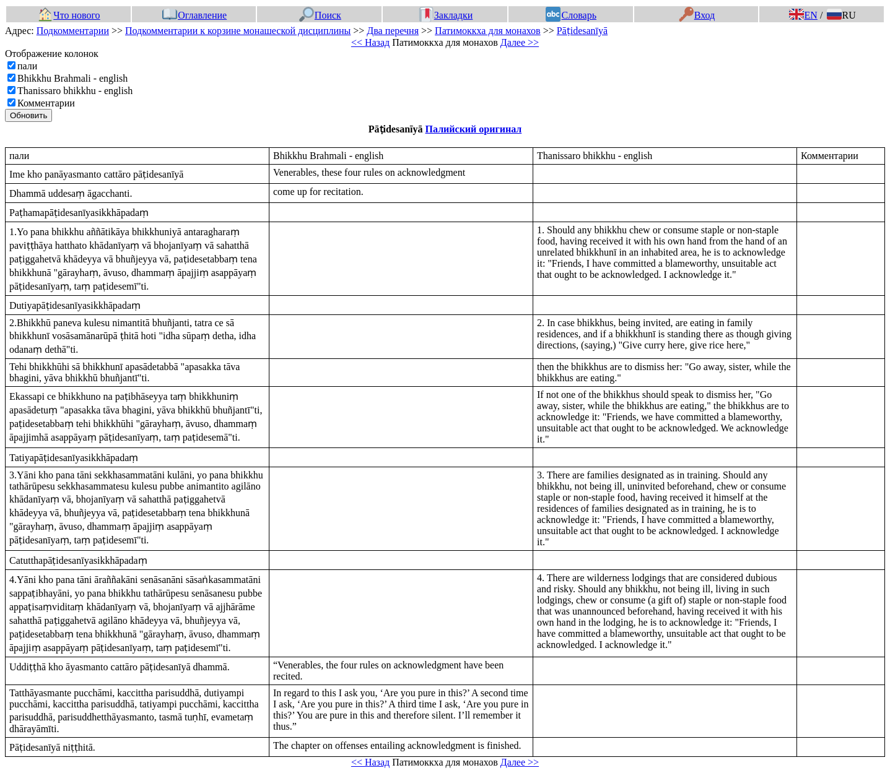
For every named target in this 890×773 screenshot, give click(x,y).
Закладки (446, 15)
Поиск (320, 15)
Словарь (571, 15)
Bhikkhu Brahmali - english (72, 78)
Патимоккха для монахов (488, 30)
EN (803, 15)
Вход (697, 15)
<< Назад (370, 42)
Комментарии (46, 103)
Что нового (69, 15)
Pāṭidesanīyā (582, 30)
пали (27, 66)
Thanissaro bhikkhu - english (75, 90)
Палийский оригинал (473, 129)
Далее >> (519, 42)
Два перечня (393, 30)
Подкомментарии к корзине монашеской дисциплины (238, 30)
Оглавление (194, 15)
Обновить (28, 115)
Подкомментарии (73, 30)
